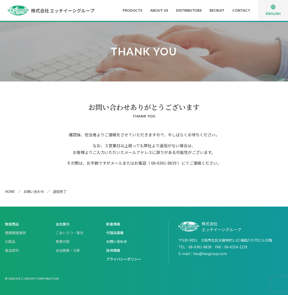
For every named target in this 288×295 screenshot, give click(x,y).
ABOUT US (159, 10)
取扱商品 (12, 223)
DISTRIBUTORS (189, 10)
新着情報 (113, 223)
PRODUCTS (132, 10)
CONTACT (241, 10)
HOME (10, 191)
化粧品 (10, 241)
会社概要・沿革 (68, 250)
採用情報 (113, 250)
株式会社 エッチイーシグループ (51, 10)
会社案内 (63, 223)
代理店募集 (115, 232)
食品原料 (12, 250)
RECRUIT (217, 10)
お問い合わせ (33, 191)
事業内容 (63, 241)
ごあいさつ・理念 (69, 232)
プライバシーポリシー (123, 259)
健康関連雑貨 (15, 232)
